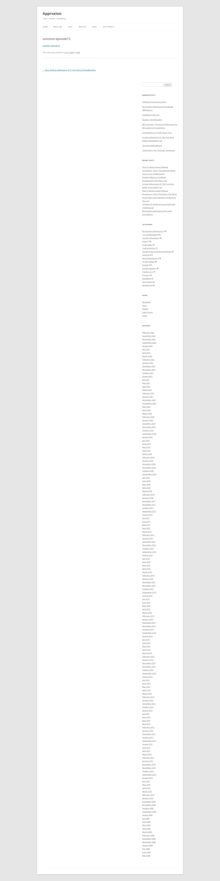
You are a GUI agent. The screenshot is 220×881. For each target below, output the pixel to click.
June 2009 (146, 822)
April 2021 (146, 386)
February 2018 (148, 494)
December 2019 (148, 423)
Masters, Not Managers (152, 119)
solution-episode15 (51, 45)
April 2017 (146, 528)
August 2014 (147, 636)
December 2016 (148, 541)
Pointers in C (147, 272)
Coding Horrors (148, 248)
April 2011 (146, 751)
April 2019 (146, 450)
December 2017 (148, 501)
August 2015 (147, 595)
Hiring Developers (150, 258)
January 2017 (147, 538)
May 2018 (146, 484)
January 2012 (147, 730)
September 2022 (149, 342)
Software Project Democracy (154, 102)
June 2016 (146, 562)
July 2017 (146, 518)
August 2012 (147, 710)
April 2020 (146, 410)
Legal (94, 27)
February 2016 (148, 575)
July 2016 (146, 558)
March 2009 (147, 832)
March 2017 (147, 531)
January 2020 (147, 420)
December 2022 (148, 336)
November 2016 (149, 545)
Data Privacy (108, 27)
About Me (57, 27)
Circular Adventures (150, 238)
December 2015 (148, 582)
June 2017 (146, 521)
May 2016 (146, 565)
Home (45, 27)
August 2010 (147, 778)
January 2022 (147, 363)
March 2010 (147, 791)
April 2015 (146, 609)
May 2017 (146, 525)
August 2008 (147, 845)
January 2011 (147, 761)
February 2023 (148, 332)
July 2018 (146, 477)
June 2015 (146, 602)
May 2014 (146, 646)
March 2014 (147, 653)
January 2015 (147, 619)
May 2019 (146, 447)
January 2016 (147, 579)
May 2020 (146, 406)
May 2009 (146, 825)
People (145, 265)
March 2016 (147, 572)
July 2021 (146, 379)
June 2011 (146, 747)
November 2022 (149, 339)
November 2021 (149, 369)
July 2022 (146, 349)
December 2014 (148, 622)
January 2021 (147, 396)
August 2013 (147, 676)
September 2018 (149, 474)
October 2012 (147, 707)
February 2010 (148, 795)
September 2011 (149, 741)
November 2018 (149, 467)
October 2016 (147, 548)
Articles (82, 27)
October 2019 (147, 430)
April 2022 (146, 353)
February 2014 (148, 656)
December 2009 (148, 801)
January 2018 (147, 498)
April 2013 (146, 690)
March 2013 (147, 693)
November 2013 (149, 666)
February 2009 (148, 835)
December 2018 (148, 464)
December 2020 (148, 400)
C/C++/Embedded (149, 234)
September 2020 (149, 403)
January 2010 (147, 798)
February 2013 (148, 697)
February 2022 (148, 359)
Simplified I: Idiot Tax (151, 115)
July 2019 (146, 440)
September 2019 (149, 433)
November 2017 (149, 504)
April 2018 (146, 487)
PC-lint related (148, 261)
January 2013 (147, 700)
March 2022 (147, 356)
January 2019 (147, 460)
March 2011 (147, 754)
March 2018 (147, 491)
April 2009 (146, 828)
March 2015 (147, 612)
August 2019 (147, 437)
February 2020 (148, 417)
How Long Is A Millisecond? (153, 174)
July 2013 (146, 680)
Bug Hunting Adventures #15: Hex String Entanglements (69, 70)
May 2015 (146, 606)
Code (144, 241)
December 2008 (148, 838)
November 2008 (149, 842)
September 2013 (149, 673)
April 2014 (146, 649)
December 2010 (148, 764)
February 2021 (148, 393)
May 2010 (146, 784)
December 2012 (148, 703)
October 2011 (147, 737)
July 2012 (146, 714)
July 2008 (146, 849)
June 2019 (146, 444)
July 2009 (146, 818)
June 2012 (146, 717)
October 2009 (147, 808)
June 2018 (146, 481)
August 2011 (147, 744)
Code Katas (147, 245)
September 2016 (149, 552)
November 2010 (149, 768)
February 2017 (148, 535)
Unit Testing (147, 282)
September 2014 (149, 633)
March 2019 (147, 454)
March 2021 (147, 390)
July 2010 (146, 781)
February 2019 (148, 457)
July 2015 (146, 599)
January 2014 (147, 660)
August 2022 (147, 346)
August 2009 (147, 815)
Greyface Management (152, 145)
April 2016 (146, 568)
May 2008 (146, 855)
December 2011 (148, 734)
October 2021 (147, 373)
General (145, 255)
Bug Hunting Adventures (152, 231)
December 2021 (148, 366)
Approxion (52, 13)
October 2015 (147, 589)
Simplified (146, 278)
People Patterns (149, 268)
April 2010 (146, 788)
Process (145, 275)
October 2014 (147, 629)
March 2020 (147, 413)
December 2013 (148, 663)
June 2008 (146, 852)
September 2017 (149, 511)
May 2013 (146, 687)
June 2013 (146, 683)
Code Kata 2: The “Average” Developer (158, 150)
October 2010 (147, 771)
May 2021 (146, 383)
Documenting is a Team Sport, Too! (157, 132)
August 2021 (147, 376)
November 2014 (149, 626)
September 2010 (149, 774)
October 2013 (147, 670)
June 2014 (146, 643)
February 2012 (148, 727)
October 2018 (147, 471)
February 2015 (148, 616)
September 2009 (149, 811)
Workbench (147, 285)
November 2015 (149, 585)
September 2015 (149, 592)
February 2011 (148, 757)
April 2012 (146, 724)
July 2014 (146, 639)
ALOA (70, 27)
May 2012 (146, 720)
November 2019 (149, 427)
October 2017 (147, 508)
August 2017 (147, 514)
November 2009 (149, 805)
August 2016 (147, 555)
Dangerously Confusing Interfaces (156, 251)
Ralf (78, 52)
